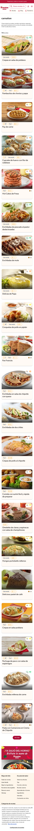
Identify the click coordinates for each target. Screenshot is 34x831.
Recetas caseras (21, 788)
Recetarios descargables (8, 788)
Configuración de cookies (17, 827)
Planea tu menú (5, 790)
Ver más (17, 737)
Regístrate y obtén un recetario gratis (17, 1)
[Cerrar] (32, 808)
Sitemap (3, 793)
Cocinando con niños (23, 798)
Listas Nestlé (5, 782)
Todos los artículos (22, 780)
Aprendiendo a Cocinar (23, 790)
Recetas (13, 11)
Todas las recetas (6, 780)
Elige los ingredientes (7, 785)
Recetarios (29, 11)
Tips (18, 782)
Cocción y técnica (22, 785)
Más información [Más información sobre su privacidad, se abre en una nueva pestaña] (12, 824)
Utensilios (20, 795)
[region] (17, 818)
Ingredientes (20, 793)
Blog (20, 11)
